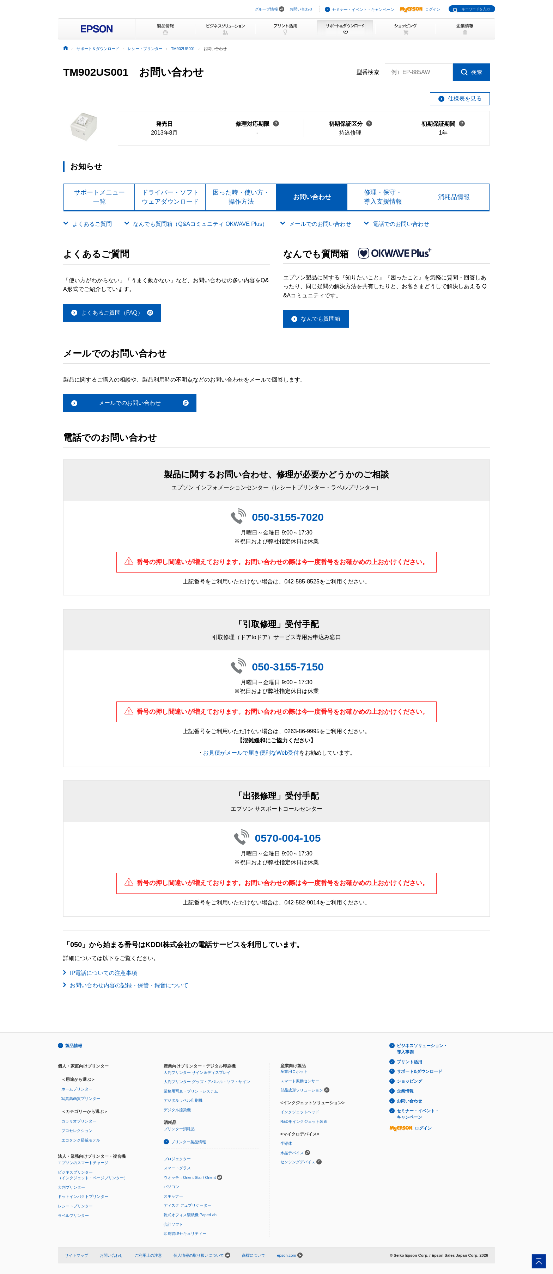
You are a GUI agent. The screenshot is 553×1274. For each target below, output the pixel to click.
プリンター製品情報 (188, 1142)
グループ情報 (266, 9)
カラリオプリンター (78, 1121)
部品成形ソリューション (301, 1090)
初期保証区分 (350, 124)
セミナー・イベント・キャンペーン (363, 9)
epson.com (286, 1255)
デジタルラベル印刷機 (183, 1100)
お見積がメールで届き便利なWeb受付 (251, 753)
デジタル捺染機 (177, 1110)
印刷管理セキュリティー (185, 1233)
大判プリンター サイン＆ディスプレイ (197, 1072)
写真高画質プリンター (80, 1098)
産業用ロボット (294, 1071)
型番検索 (368, 72)
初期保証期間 (443, 124)
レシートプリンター (75, 1206)
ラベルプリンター (73, 1215)
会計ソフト (173, 1224)
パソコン (171, 1187)
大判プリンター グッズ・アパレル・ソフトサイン (207, 1082)
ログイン (420, 9)
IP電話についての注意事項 (103, 973)
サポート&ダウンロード (419, 1071)
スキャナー (173, 1196)
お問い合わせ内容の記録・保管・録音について (129, 985)
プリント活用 (409, 1061)
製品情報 (73, 1045)
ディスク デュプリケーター (187, 1205)
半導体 (286, 1143)
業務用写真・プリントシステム (191, 1091)
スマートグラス (177, 1168)
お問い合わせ (301, 9)
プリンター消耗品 (179, 1129)
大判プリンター (71, 1187)
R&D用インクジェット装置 (303, 1121)
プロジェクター (177, 1159)
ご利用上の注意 (148, 1255)
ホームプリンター (76, 1089)
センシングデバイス (297, 1162)
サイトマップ (76, 1255)
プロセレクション (76, 1130)
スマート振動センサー (299, 1081)
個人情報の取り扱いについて (202, 1255)
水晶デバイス (292, 1153)
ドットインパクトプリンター (83, 1196)
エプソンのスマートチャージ (83, 1163)
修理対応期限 (257, 124)
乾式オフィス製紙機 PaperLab (190, 1215)
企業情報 (405, 1091)
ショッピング (409, 1081)
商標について (253, 1255)
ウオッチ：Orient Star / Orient (190, 1177)
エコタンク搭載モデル (80, 1140)
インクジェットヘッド (299, 1112)
